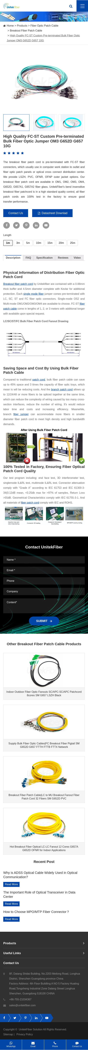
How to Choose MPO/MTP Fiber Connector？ (36, 912)
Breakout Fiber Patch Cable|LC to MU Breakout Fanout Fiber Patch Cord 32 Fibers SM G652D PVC (44, 797)
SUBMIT (44, 621)
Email (33, 1043)
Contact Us (15, 213)
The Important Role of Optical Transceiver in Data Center (39, 894)
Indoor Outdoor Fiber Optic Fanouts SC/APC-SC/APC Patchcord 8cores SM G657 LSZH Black (44, 693)
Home (10, 25)
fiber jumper (21, 414)
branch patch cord (62, 389)
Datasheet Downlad (52, 213)
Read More (11, 884)
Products (22, 25)
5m (28, 242)
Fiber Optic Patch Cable (44, 25)
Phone (55, 1043)
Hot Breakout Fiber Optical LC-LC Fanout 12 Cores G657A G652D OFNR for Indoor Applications (44, 848)
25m (72, 242)
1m (8, 242)
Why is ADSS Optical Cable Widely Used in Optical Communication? (40, 875)
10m (38, 242)
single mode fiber (33, 293)
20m (61, 242)
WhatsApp (11, 1043)
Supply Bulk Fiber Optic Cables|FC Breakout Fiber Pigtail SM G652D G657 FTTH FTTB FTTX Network (44, 745)
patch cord (38, 379)
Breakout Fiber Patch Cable (26, 30)
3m (18, 242)
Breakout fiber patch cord (18, 284)
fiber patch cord (30, 502)
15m (50, 242)
